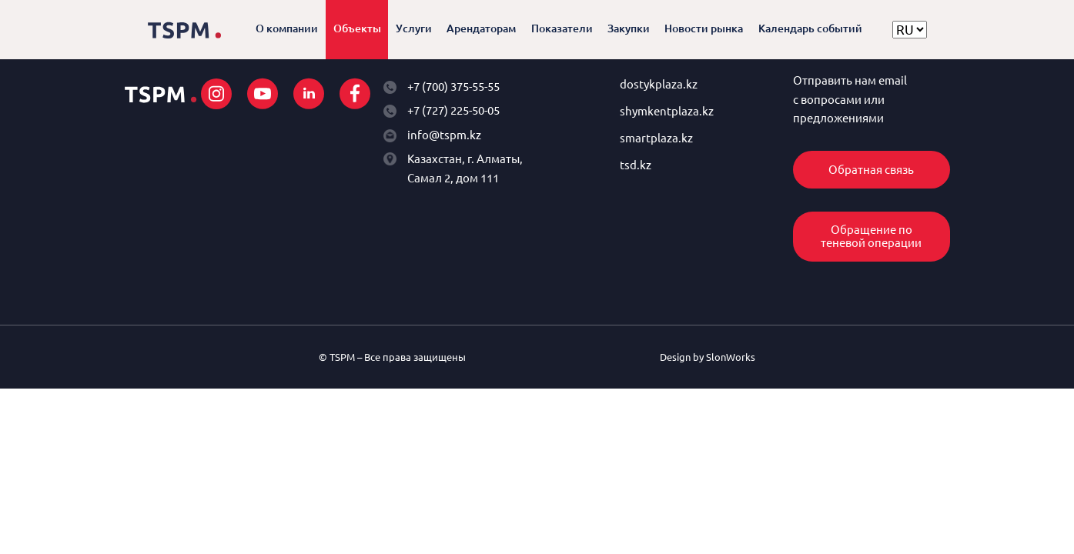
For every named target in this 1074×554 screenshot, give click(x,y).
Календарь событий (810, 28)
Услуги (414, 28)
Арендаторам (481, 28)
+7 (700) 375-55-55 (453, 86)
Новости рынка (703, 28)
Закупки (628, 28)
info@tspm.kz (444, 135)
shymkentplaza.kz (667, 111)
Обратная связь (871, 169)
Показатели (562, 28)
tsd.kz (635, 165)
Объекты (357, 28)
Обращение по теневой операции (871, 236)
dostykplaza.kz (659, 84)
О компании (287, 28)
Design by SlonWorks (707, 357)
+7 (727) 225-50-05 (453, 110)
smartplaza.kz (656, 138)
